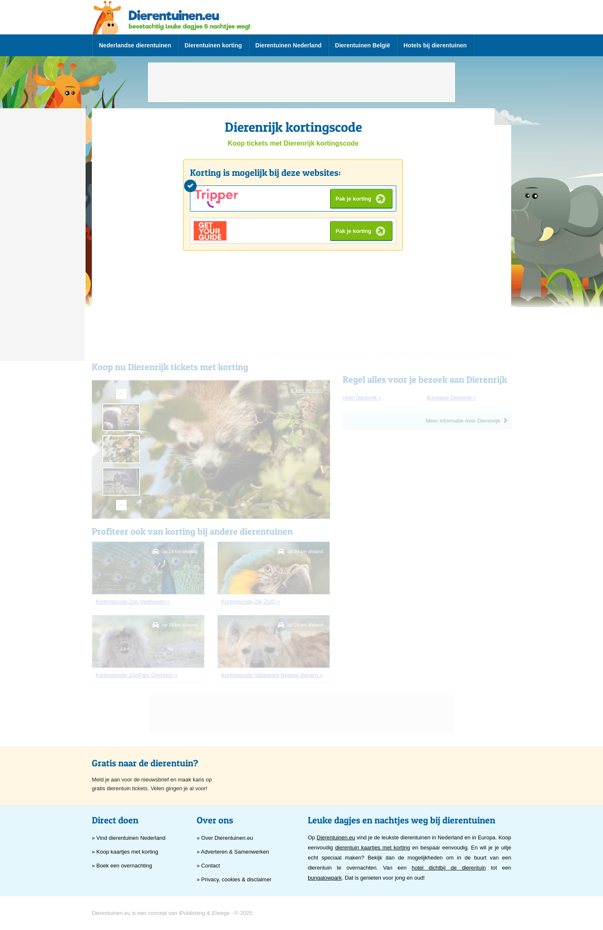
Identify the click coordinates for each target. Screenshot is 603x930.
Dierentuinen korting (213, 45)
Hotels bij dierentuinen (435, 45)
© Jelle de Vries (306, 390)
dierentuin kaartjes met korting (372, 847)
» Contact (208, 865)
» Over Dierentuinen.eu (225, 838)
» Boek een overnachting (122, 865)
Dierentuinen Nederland (288, 45)
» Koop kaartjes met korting (125, 852)
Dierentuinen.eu (336, 837)
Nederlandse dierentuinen (135, 45)
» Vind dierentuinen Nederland (128, 838)
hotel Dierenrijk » (362, 398)
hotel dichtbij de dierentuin (449, 868)
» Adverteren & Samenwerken (233, 852)
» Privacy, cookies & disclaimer (234, 879)
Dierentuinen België (362, 45)
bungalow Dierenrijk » (451, 398)
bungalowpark (325, 878)
